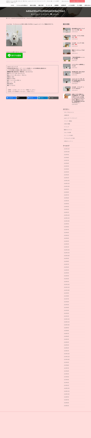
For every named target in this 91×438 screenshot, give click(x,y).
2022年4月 (66, 273)
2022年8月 (66, 261)
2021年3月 (66, 310)
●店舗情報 (10, 83)
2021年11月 (66, 287)
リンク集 (53, 413)
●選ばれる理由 (11, 78)
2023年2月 (66, 244)
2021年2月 (66, 313)
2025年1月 (66, 177)
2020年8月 (66, 330)
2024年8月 (66, 192)
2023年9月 (66, 223)
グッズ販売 (47, 413)
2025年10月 (66, 151)
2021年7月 (66, 298)
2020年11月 (66, 322)
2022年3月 (66, 275)
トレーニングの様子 (68, 135)
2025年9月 (66, 154)
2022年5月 (66, 270)
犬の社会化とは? (28, 412)
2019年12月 (66, 353)
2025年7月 (66, 160)
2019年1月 (66, 385)
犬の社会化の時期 (37, 412)
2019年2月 (66, 382)
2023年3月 (66, 241)
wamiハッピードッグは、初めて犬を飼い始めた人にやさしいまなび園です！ (78, 80)
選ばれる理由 (46, 412)
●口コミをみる (11, 85)
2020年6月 (66, 336)
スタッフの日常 (67, 132)
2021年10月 (66, 290)
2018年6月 (66, 402)
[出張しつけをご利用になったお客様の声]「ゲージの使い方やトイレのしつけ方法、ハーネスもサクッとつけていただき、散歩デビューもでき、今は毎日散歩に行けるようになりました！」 (78, 98)
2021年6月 (66, 301)
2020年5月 (66, 339)
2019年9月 (66, 362)
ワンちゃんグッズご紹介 (69, 138)
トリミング (66, 126)
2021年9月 (66, 293)
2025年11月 (66, 148)
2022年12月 (66, 249)
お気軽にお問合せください (77, 1)
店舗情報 (9, 413)
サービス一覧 (69, 412)
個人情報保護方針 (10, 414)
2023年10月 (66, 221)
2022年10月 (66, 255)
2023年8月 (66, 226)
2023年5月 (66, 235)
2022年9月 (66, 258)
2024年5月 (66, 200)
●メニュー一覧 (11, 82)
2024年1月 (66, 212)
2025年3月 (66, 172)
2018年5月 (66, 405)
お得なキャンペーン (68, 141)
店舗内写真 (16, 413)
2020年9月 (66, 327)
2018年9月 (66, 397)
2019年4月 (66, 376)
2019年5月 (66, 373)
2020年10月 (66, 324)
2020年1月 (66, 350)
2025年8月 (66, 157)
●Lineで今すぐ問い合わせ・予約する (16, 75)
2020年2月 (66, 348)
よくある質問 (60, 413)
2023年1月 (66, 247)
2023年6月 (66, 232)
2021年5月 (66, 304)
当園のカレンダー (24, 413)
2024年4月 (66, 203)
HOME (9, 412)
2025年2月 (66, 174)
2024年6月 (66, 197)
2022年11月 (66, 252)
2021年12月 (66, 284)
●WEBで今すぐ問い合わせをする (16, 73)
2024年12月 (66, 180)
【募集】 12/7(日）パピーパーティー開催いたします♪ (21, 89)
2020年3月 (66, 345)
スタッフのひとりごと (69, 112)
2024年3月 (66, 206)
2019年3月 (66, 379)
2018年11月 (66, 391)
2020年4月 (66, 342)
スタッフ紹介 (61, 412)
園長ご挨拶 (54, 412)
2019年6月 (66, 371)
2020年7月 (66, 333)
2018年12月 (66, 388)
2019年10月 (66, 359)
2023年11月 (66, 218)
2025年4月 (66, 169)
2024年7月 (66, 195)
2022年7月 (66, 264)
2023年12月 (66, 215)
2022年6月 (66, 267)
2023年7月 (66, 229)
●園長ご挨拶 (10, 77)
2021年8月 (66, 296)
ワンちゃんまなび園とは (17, 412)
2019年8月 (66, 365)
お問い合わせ (39, 413)
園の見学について (77, 412)
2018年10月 (66, 394)
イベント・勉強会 (68, 121)
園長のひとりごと (68, 129)
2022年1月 (66, 281)
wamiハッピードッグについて (70, 118)
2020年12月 (66, 319)
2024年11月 (66, 183)
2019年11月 (66, 356)
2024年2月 (66, 209)
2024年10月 (66, 186)
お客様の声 (66, 115)
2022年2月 (66, 278)
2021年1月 (66, 316)
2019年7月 (66, 368)
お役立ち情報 (67, 124)
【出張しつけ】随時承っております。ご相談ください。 (21, 91)
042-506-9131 (29, 71)
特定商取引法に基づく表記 (71, 413)
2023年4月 (66, 238)
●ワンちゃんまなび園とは (14, 80)
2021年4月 (66, 307)
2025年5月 (66, 166)
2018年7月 (66, 399)
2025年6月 (66, 163)
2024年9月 (66, 189)
